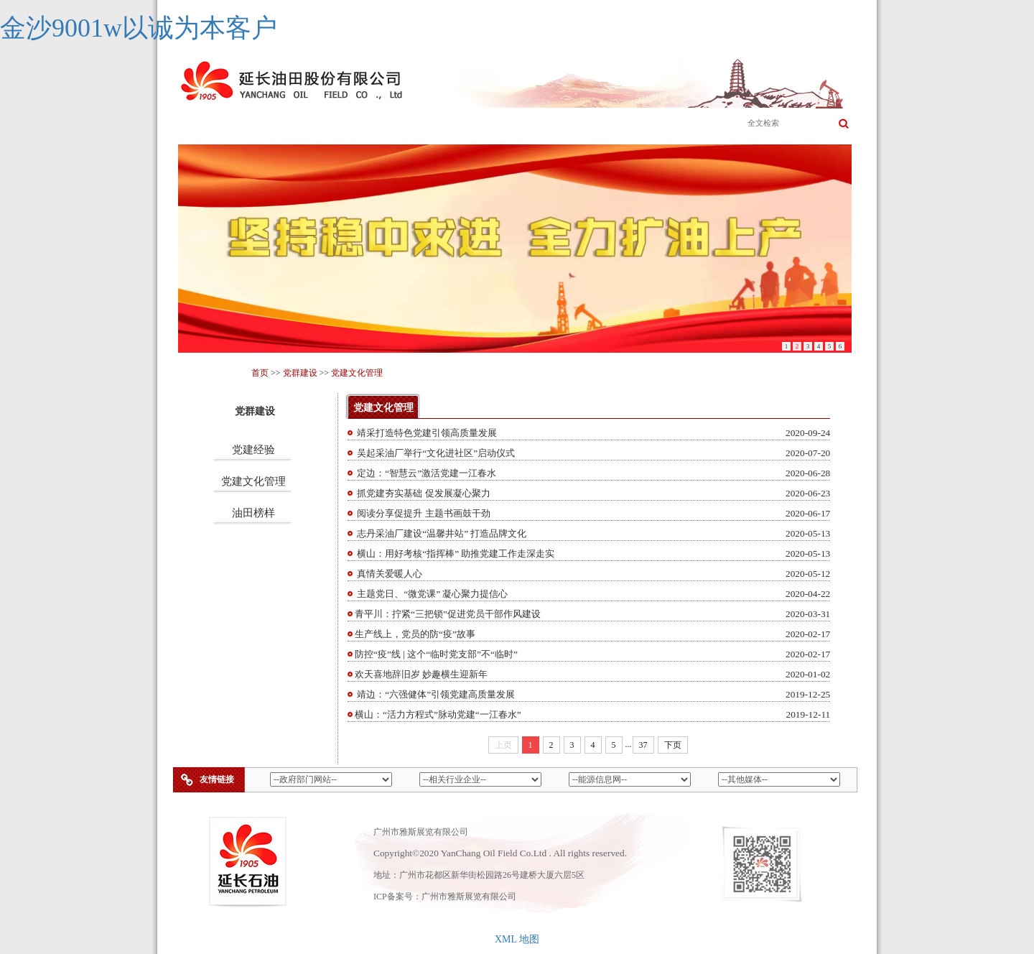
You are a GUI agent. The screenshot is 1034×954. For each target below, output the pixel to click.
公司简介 (278, 124)
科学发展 (619, 124)
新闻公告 (551, 124)
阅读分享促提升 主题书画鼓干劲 (422, 513)
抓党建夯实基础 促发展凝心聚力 (422, 493)
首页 (210, 124)
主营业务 (346, 124)
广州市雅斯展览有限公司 (468, 897)
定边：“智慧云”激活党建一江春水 (425, 473)
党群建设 (687, 124)
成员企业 (482, 124)
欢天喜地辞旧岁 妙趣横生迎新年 (421, 674)
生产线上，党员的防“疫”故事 (415, 634)
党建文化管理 (357, 373)
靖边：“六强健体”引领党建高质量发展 (435, 694)
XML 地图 (517, 939)
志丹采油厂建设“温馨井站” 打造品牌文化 (441, 533)
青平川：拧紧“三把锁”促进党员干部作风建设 (448, 613)
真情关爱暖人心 (388, 573)
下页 (672, 745)
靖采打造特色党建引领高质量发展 (426, 432)
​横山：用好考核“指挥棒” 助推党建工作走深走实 (455, 553)
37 (643, 745)
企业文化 (414, 124)
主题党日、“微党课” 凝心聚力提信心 (431, 593)
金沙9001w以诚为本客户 (138, 28)
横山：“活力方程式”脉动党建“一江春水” (438, 714)
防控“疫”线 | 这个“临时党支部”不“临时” (436, 654)
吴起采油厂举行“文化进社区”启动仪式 (435, 453)
